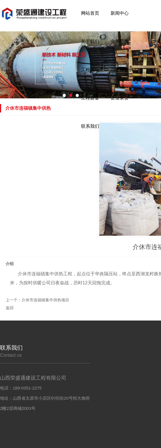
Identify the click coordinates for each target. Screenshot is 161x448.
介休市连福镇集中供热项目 (45, 300)
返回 (10, 308)
